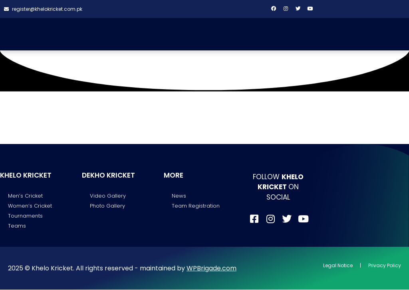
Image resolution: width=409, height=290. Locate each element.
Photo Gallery (107, 206)
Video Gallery (108, 196)
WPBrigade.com (211, 268)
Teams (17, 226)
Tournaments (25, 216)
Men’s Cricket (25, 196)
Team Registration (196, 206)
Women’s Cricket (30, 206)
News (179, 196)
